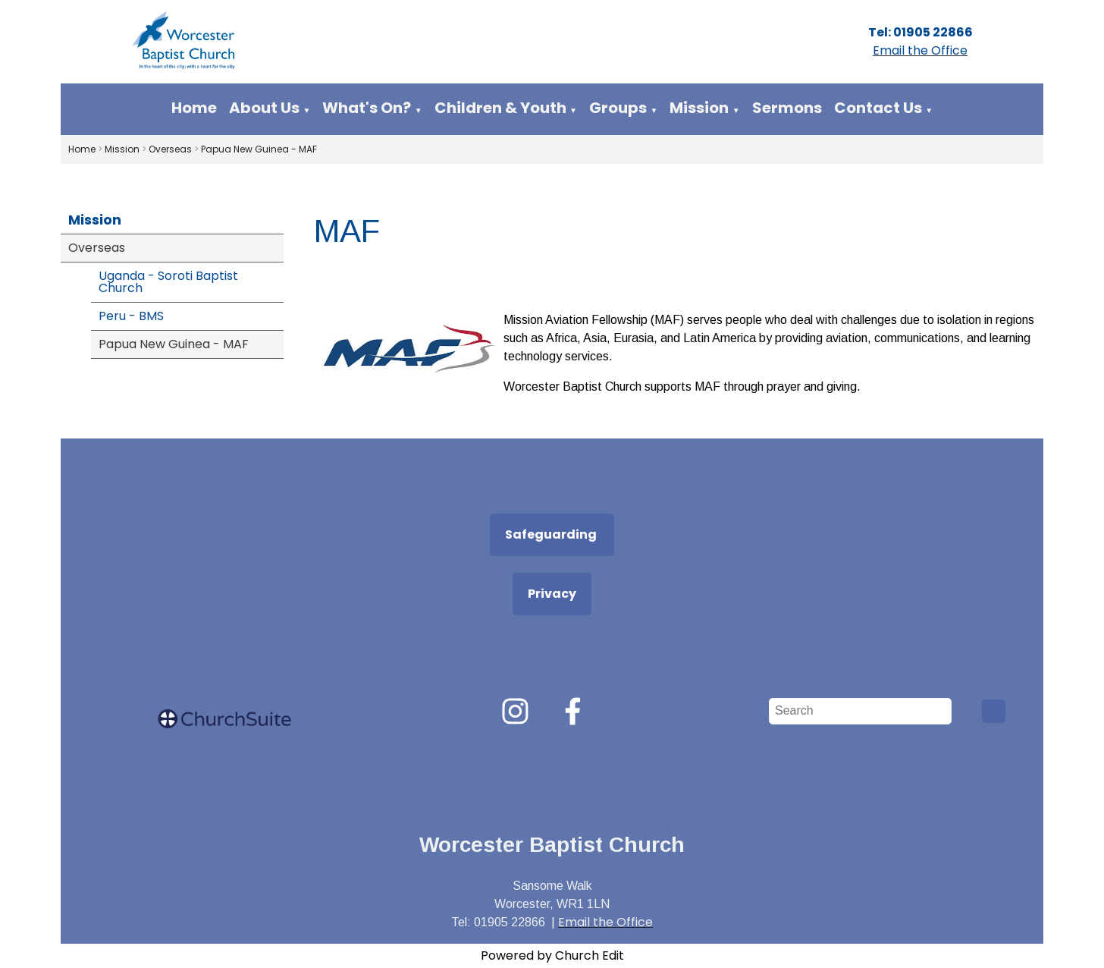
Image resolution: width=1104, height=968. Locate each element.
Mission (699, 107)
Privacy (552, 593)
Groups (618, 107)
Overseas (170, 149)
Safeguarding (552, 534)
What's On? (366, 107)
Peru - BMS (131, 316)
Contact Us (878, 107)
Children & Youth (500, 107)
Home (194, 107)
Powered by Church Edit (552, 955)
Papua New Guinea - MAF (259, 149)
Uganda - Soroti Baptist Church (168, 282)
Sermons (787, 107)
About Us (264, 107)
